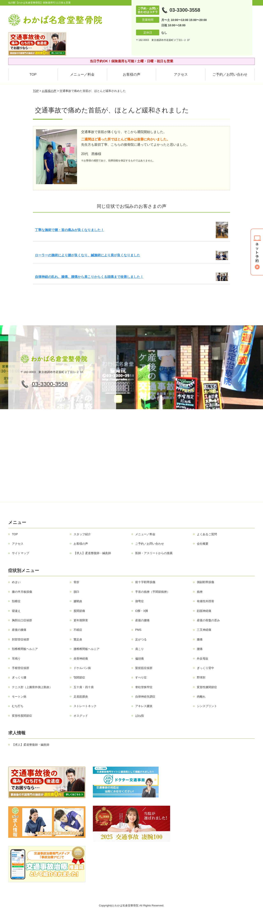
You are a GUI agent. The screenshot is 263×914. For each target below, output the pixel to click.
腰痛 (200, 649)
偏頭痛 (139, 658)
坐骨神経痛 (81, 658)
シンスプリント (207, 706)
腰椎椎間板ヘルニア (86, 649)
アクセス (181, 74)
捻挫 (200, 591)
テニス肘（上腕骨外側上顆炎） (32, 687)
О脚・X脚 (141, 610)
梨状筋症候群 (143, 668)
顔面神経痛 (204, 610)
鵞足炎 (78, 639)
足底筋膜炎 (81, 696)
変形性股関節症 (22, 715)
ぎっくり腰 (19, 677)
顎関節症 (79, 677)
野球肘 (201, 677)
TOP (33, 74)
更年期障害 (81, 620)
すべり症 (141, 677)
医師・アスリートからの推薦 (154, 553)
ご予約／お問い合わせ (229, 74)
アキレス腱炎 (143, 706)
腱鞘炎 (78, 601)
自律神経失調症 (145, 696)
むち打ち (17, 706)
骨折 (76, 582)
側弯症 (139, 601)
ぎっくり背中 (205, 668)
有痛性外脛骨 (205, 601)
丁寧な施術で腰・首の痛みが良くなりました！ (69, 230)
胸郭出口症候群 (22, 620)
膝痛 (200, 639)
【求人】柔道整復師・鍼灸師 (92, 553)
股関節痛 (79, 610)
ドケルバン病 (82, 668)
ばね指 (139, 715)
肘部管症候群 (20, 639)
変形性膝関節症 (207, 687)
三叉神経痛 (204, 629)
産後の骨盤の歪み (208, 620)
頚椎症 (16, 601)
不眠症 (78, 629)
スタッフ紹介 (82, 534)
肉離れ (201, 696)
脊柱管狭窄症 (143, 687)
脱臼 (76, 591)
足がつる (141, 639)
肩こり (139, 649)
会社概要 (202, 543)
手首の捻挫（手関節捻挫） (152, 591)
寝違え (16, 610)
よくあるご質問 (207, 534)
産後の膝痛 (19, 629)
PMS (138, 629)
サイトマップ (20, 553)
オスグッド (81, 715)
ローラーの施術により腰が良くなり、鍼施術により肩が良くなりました (87, 255)
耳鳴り (16, 658)
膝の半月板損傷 (22, 591)
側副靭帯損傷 (205, 582)
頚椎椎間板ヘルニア (25, 649)
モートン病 (19, 696)
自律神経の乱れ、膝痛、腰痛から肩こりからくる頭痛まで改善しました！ (89, 276)
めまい (16, 582)
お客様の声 (131, 74)
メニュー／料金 (82, 74)
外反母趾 (202, 658)
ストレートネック (85, 706)
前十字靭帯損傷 (145, 582)
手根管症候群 (20, 668)
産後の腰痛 (142, 620)
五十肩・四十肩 (84, 687)
